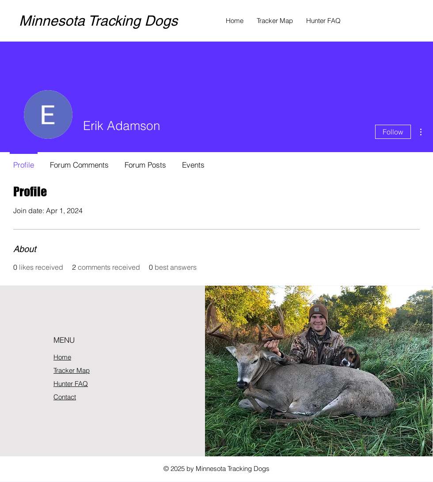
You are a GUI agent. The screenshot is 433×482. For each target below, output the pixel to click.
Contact (64, 397)
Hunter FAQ (70, 383)
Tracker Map (71, 370)
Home (62, 357)
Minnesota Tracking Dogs (98, 20)
